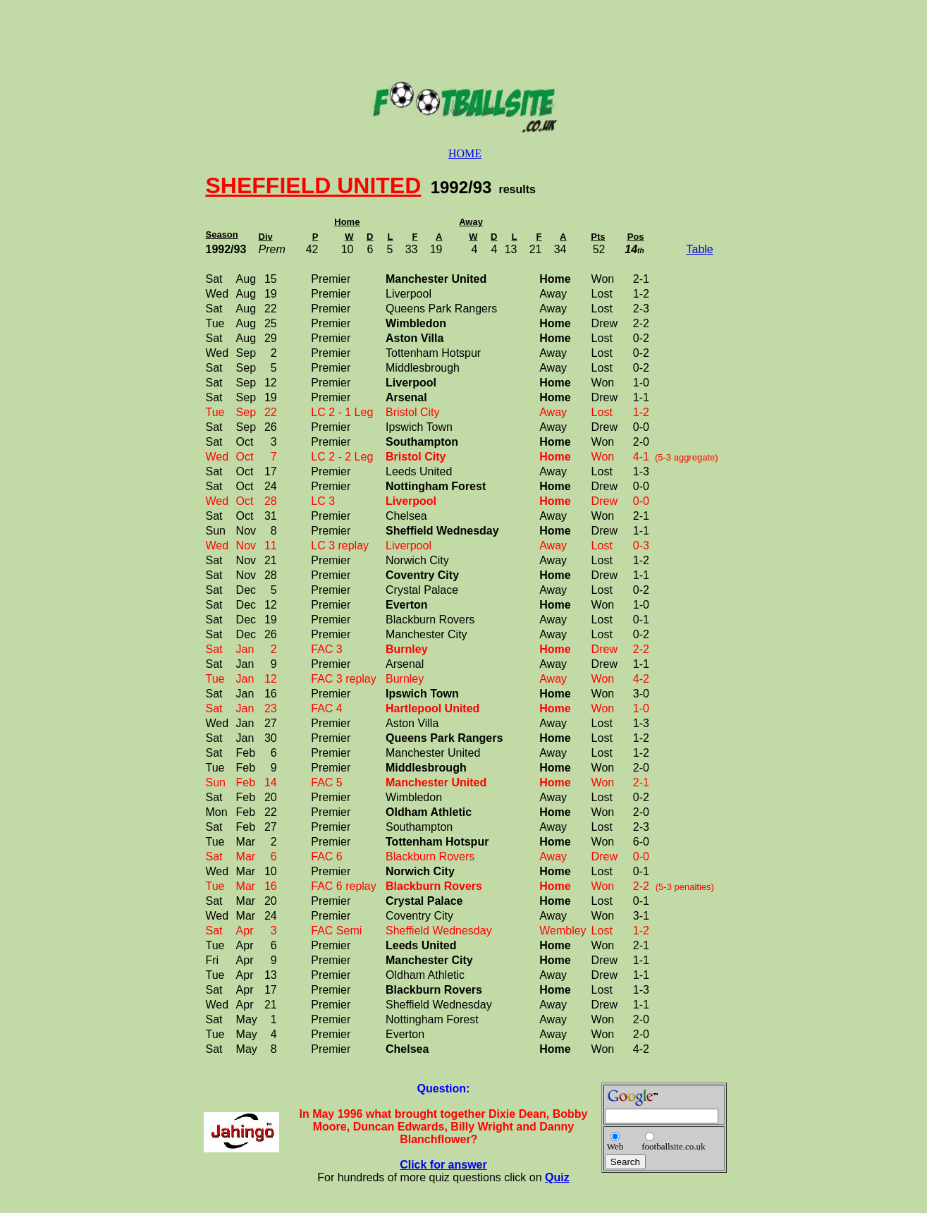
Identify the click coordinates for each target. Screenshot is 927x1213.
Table (700, 249)
